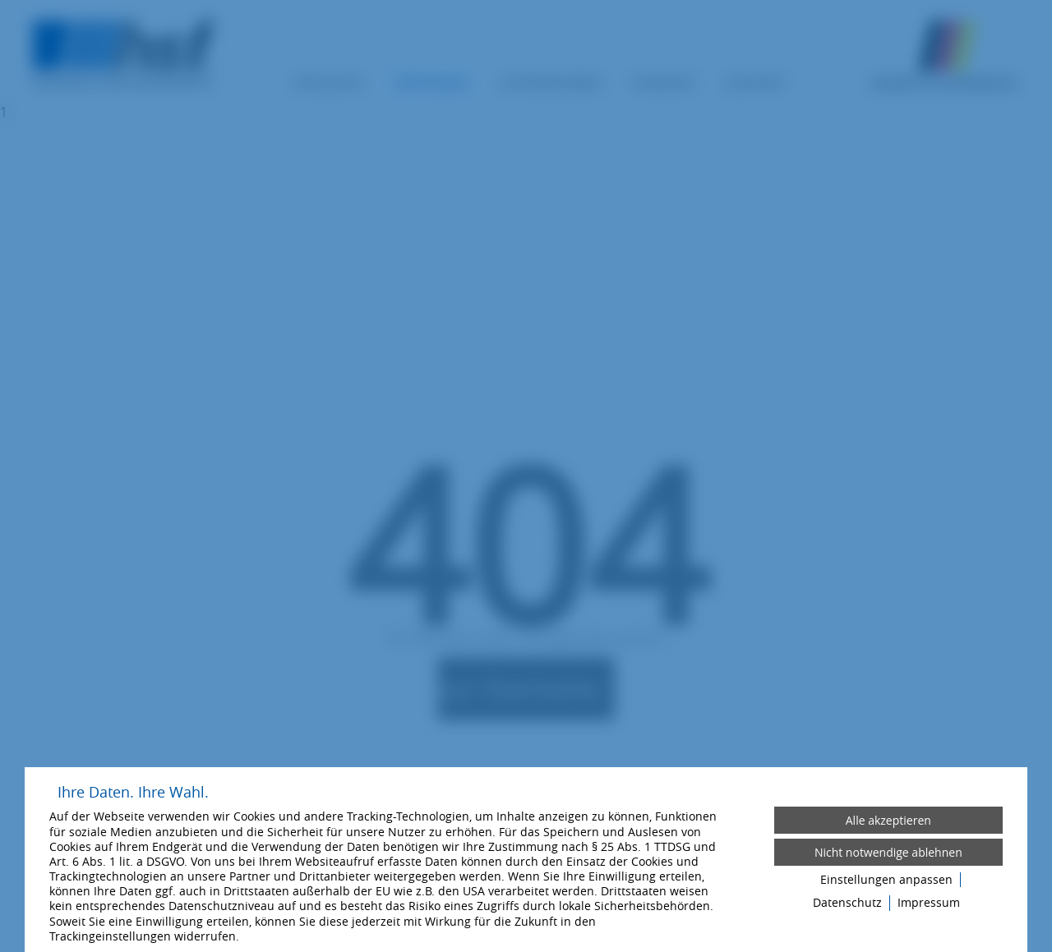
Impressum (928, 902)
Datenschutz (847, 902)
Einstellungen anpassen (886, 879)
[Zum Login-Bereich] (4, 4)
